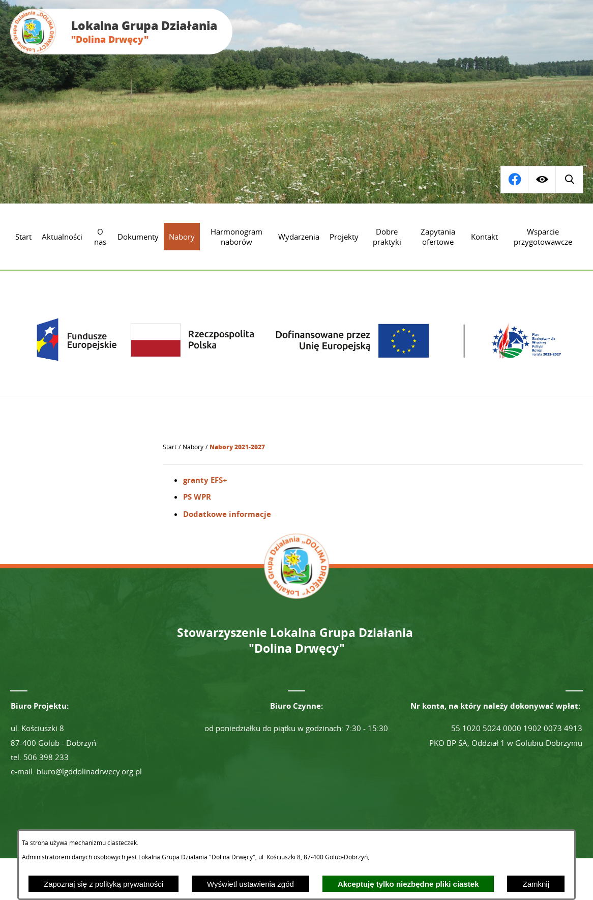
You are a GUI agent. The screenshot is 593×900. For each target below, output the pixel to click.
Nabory (193, 447)
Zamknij (535, 884)
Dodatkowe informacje (227, 514)
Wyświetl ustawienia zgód (250, 884)
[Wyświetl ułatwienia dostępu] (541, 179)
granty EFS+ (205, 480)
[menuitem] (23, 236)
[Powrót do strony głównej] (169, 447)
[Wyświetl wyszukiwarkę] (514, 179)
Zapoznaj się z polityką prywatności (103, 884)
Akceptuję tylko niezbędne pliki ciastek (408, 884)
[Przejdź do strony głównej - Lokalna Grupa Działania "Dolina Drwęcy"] (121, 31)
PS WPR (197, 496)
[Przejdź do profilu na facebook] (569, 179)
